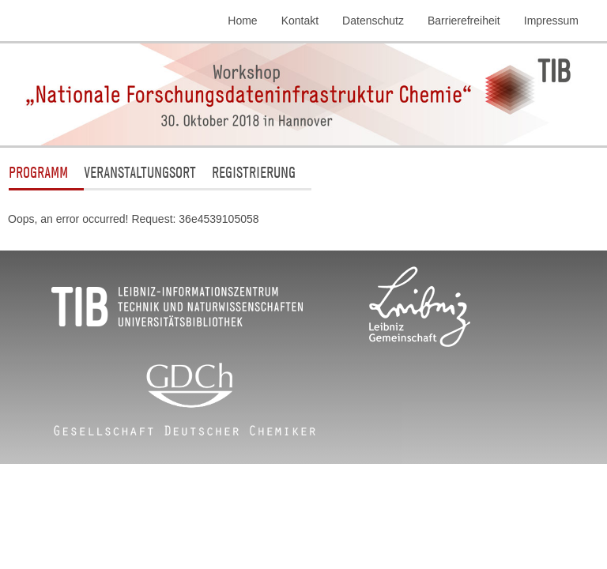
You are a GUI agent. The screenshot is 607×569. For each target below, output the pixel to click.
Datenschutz (373, 20)
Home (242, 20)
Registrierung (254, 172)
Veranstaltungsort (140, 172)
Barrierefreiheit (464, 20)
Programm (38, 172)
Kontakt (300, 20)
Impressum (551, 20)
